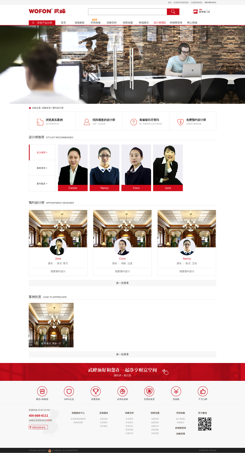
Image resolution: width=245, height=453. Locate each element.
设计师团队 (160, 22)
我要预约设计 (58, 271)
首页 (63, 22)
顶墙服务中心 (78, 413)
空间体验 (96, 22)
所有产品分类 (44, 22)
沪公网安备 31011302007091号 (63, 450)
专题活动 (129, 433)
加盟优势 (155, 419)
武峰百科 (112, 22)
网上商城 (192, 22)
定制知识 (129, 426)
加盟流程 (155, 422)
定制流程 (104, 419)
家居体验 (129, 430)
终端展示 (144, 22)
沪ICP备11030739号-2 (38, 450)
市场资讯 (129, 422)
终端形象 (155, 430)
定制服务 (103, 413)
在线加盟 (155, 433)
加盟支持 (155, 426)
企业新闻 (129, 419)
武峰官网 (180, 433)
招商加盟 (128, 22)
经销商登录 (176, 22)
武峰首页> (47, 108)
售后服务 (104, 426)
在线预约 (104, 422)
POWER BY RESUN (207, 450)
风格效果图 (78, 422)
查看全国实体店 (37, 427)
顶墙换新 (80, 22)
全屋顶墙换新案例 (78, 419)
